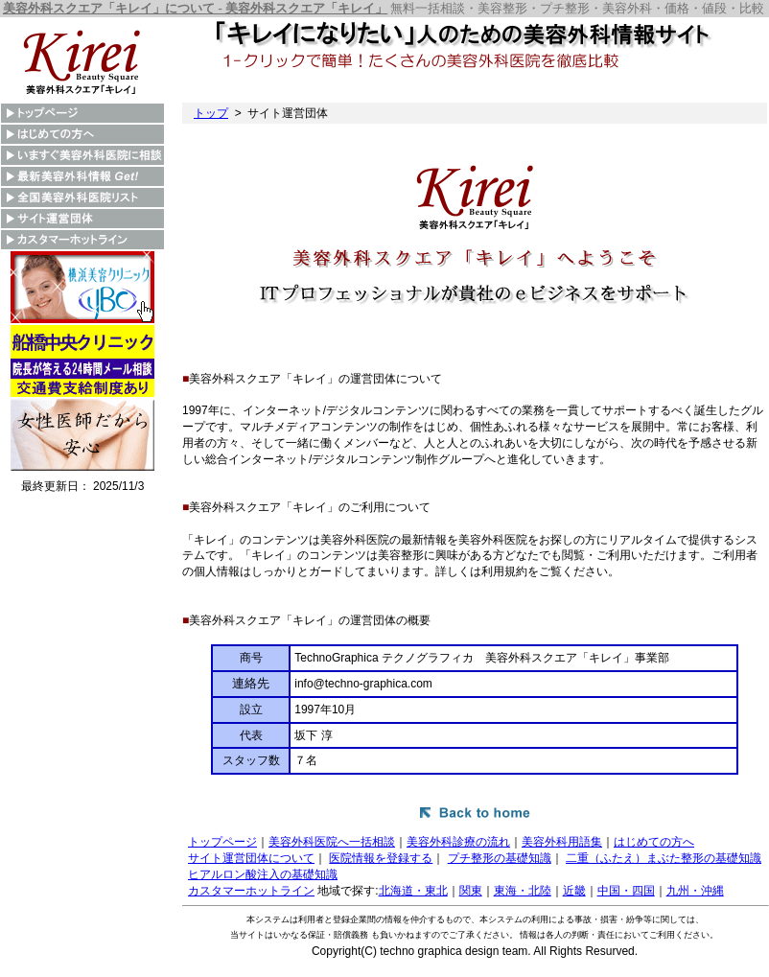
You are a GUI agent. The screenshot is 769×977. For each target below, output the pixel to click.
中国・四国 (626, 890)
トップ (211, 113)
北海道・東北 (413, 890)
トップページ (222, 842)
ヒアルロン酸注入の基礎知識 (263, 874)
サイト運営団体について (251, 858)
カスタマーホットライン (251, 890)
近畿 (574, 890)
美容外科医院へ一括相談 (331, 842)
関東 (470, 890)
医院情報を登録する (380, 858)
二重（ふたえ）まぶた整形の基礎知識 (663, 858)
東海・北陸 (522, 890)
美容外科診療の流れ (458, 842)
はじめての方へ (654, 842)
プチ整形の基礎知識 (499, 858)
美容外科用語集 (562, 842)
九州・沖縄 (695, 890)
